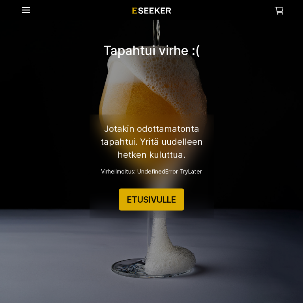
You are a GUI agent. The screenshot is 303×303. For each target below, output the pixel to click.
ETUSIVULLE (151, 200)
